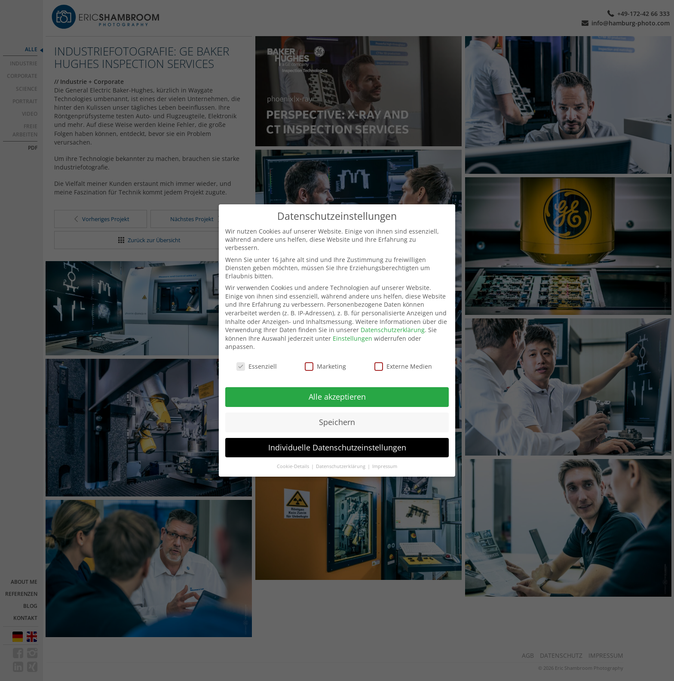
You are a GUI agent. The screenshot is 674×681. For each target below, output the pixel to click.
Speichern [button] (337, 412)
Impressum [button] (384, 457)
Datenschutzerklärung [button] (341, 457)
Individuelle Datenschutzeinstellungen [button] (337, 438)
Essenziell (256, 357)
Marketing (325, 357)
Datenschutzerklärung (393, 321)
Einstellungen (352, 329)
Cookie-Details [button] (293, 457)
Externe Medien (403, 357)
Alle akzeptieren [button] (337, 387)
